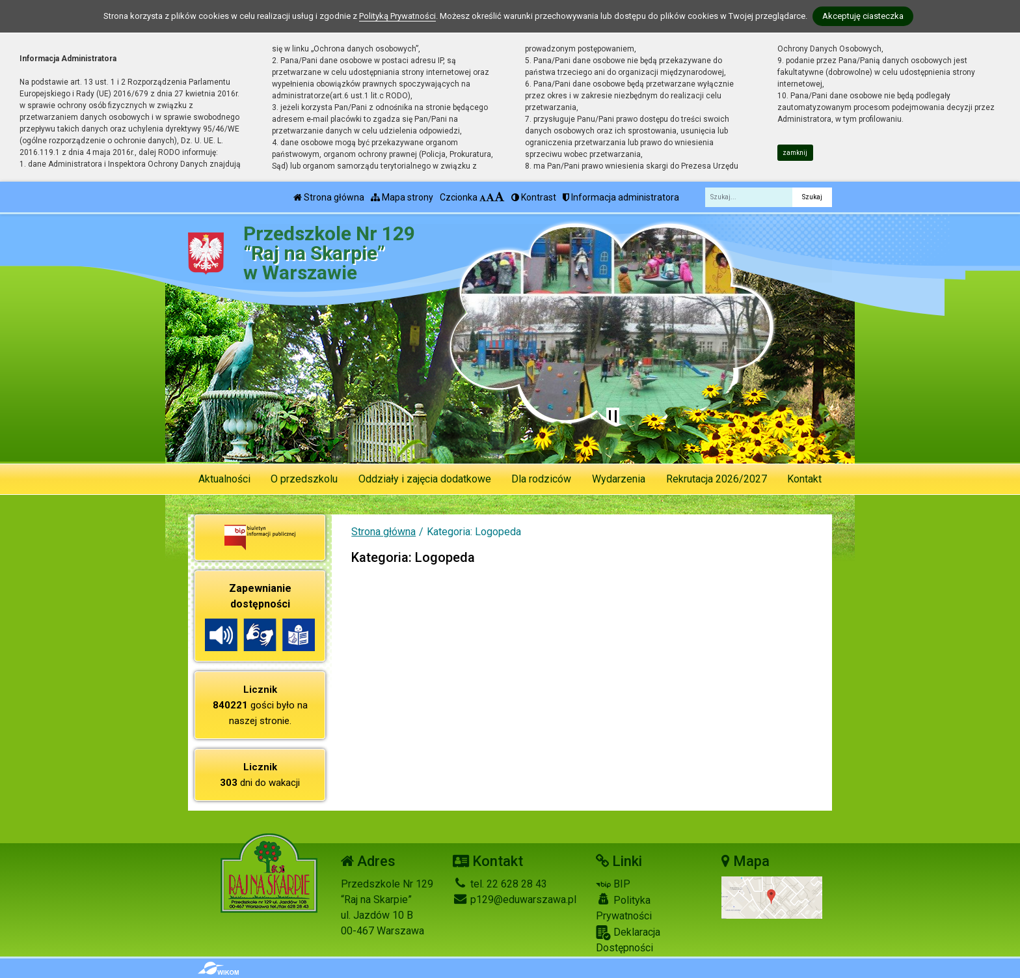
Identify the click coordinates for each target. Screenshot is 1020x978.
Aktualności (224, 479)
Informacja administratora (621, 197)
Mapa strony (402, 197)
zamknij (795, 152)
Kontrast (533, 197)
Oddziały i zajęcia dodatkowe (424, 479)
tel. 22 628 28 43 (500, 884)
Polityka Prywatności (624, 907)
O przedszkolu (304, 479)
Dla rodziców (541, 479)
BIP (613, 884)
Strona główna (328, 197)
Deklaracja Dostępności (628, 939)
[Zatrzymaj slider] (613, 416)
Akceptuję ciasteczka (863, 16)
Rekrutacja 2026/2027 (716, 479)
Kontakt (804, 479)
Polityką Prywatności (397, 16)
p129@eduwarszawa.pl (514, 899)
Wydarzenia (618, 479)
